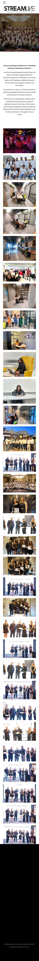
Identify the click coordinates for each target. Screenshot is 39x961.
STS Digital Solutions (23, 947)
